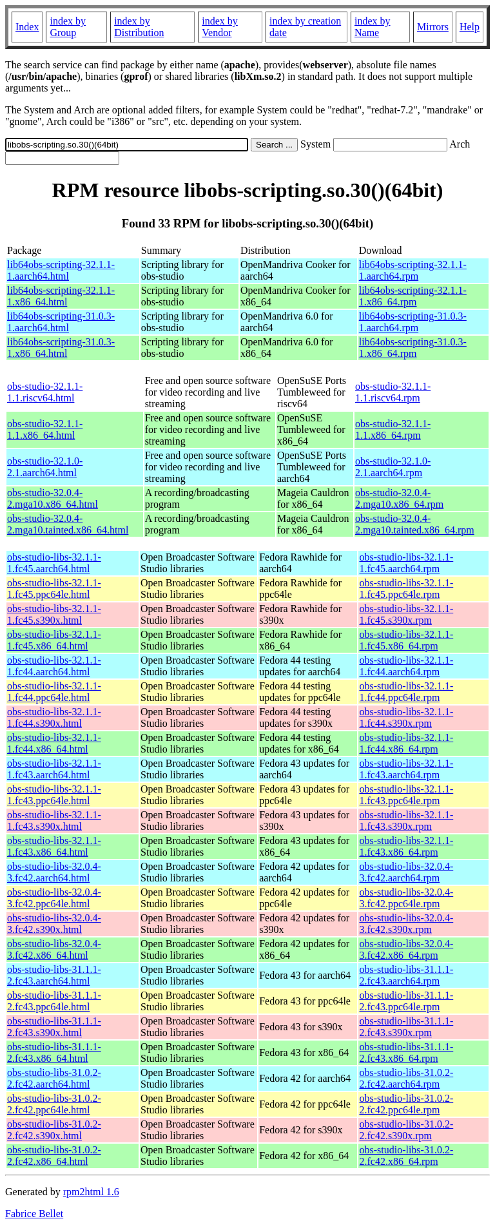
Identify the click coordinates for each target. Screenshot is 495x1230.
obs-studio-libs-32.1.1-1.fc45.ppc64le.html (54, 588)
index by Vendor (220, 26)
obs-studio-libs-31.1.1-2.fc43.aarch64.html (54, 975)
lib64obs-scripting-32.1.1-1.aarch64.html (61, 270)
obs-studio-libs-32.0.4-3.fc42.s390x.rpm (406, 923)
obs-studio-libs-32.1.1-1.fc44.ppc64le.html (54, 691)
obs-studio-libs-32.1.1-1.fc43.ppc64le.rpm (406, 794)
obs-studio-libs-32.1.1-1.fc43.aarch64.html (54, 769)
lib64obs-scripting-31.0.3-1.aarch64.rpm (413, 322)
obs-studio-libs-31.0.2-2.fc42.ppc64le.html (54, 1104)
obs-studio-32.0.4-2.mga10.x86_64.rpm (399, 498)
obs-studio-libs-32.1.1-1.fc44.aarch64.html (54, 666)
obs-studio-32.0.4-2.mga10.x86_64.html (52, 498)
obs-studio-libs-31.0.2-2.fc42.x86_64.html (54, 1155)
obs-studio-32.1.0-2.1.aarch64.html (44, 467)
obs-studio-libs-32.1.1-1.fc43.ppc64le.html (54, 794)
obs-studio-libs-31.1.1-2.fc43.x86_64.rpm (406, 1052)
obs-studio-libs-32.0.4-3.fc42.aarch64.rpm (406, 872)
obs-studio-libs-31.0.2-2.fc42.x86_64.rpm (406, 1155)
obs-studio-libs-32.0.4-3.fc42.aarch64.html (54, 872)
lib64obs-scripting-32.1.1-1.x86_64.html (61, 296)
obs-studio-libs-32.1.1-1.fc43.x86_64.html (54, 846)
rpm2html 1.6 (91, 1191)
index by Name (372, 26)
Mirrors (433, 26)
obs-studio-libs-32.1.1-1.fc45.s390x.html (54, 614)
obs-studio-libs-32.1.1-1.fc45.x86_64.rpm (406, 640)
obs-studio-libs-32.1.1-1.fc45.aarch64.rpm (406, 563)
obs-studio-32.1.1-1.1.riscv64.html (44, 392)
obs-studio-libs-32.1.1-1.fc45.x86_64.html (54, 640)
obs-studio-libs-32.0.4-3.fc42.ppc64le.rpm (406, 898)
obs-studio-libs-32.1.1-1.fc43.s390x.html (54, 820)
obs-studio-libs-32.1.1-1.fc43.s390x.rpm (406, 820)
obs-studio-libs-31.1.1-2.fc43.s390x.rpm (406, 1026)
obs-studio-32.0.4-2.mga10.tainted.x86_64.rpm (414, 524)
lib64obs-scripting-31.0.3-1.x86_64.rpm (413, 347)
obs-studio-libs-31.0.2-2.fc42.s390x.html (54, 1130)
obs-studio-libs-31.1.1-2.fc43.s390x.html (54, 1026)
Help (470, 26)
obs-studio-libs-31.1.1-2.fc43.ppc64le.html (54, 1001)
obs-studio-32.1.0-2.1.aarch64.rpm (393, 467)
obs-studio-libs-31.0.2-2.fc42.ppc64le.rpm (406, 1104)
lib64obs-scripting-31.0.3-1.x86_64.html (61, 347)
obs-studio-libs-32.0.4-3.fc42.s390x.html (54, 923)
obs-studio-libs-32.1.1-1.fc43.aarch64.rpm (406, 769)
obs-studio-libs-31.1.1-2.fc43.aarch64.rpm (406, 975)
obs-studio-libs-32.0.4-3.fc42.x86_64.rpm (406, 949)
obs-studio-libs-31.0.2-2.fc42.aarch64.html (54, 1078)
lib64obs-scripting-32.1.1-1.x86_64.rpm (413, 296)
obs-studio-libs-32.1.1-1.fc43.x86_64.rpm (406, 846)
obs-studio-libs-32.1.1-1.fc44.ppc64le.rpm (406, 691)
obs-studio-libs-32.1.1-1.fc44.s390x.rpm (406, 717)
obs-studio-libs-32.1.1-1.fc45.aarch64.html (54, 563)
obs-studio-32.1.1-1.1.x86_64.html (44, 429)
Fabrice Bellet (34, 1213)
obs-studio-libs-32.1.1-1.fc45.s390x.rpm (406, 614)
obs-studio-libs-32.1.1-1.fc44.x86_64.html (54, 743)
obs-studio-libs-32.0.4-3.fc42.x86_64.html (54, 949)
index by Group (68, 26)
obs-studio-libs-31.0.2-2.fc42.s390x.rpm (406, 1130)
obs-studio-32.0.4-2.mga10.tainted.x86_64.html (67, 524)
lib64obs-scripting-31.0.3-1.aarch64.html (61, 322)
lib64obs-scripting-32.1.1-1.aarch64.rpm (413, 270)
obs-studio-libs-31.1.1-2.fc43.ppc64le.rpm (406, 1001)
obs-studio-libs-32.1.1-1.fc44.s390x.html (54, 717)
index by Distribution (139, 26)
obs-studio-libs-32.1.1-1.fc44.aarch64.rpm (406, 666)
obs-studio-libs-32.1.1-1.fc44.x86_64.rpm (406, 743)
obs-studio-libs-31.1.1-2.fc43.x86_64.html (54, 1052)
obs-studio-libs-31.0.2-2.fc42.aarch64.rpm (406, 1078)
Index (27, 26)
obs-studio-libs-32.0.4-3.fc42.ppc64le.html (54, 898)
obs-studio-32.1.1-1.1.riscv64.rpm (393, 392)
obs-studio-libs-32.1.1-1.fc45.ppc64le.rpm (406, 588)
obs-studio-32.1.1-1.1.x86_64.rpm (393, 429)
